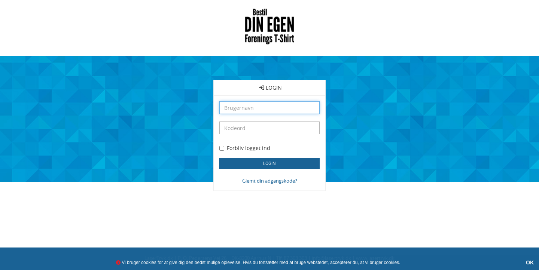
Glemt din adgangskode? (269, 181)
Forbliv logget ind (248, 148)
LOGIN (270, 87)
